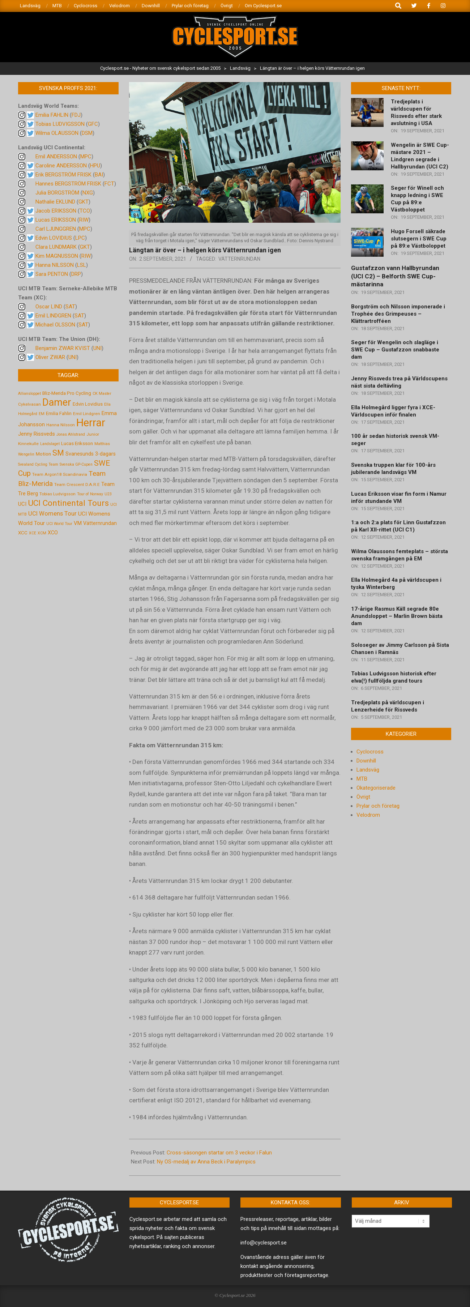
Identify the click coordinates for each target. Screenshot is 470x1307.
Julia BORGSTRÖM (57, 192)
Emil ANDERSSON (56, 156)
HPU (95, 165)
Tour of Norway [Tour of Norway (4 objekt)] (90, 494)
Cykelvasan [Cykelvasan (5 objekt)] (29, 404)
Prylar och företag (378, 806)
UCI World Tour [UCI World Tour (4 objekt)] (59, 523)
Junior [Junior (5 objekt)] (92, 434)
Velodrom (368, 815)
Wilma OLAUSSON (56, 133)
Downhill (366, 760)
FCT (109, 183)
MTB (361, 779)
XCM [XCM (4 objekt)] (42, 533)
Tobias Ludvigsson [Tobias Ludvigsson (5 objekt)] (57, 493)
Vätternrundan (239, 259)
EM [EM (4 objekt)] (41, 413)
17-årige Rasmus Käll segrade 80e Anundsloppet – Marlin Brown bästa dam (397, 616)
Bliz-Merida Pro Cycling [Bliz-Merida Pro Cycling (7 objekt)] (66, 393)
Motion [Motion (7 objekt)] (43, 454)
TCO (85, 211)
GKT (83, 201)
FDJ (76, 115)
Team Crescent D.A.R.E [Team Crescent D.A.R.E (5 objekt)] (77, 484)
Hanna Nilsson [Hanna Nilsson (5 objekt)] (60, 424)
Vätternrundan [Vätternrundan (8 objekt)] (100, 523)
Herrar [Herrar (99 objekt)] (90, 423)
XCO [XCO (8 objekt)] (53, 532)
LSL (81, 265)
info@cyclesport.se (263, 1242)
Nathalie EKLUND (55, 201)
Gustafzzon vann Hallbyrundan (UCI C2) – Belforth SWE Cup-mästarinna (395, 276)
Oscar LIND (48, 306)
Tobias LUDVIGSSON (60, 124)
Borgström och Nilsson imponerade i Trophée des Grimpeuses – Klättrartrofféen (398, 313)
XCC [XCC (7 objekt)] (22, 532)
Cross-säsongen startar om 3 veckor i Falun (219, 1152)
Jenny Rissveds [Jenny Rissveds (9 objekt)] (36, 434)
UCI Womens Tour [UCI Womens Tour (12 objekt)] (52, 513)
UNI (97, 348)
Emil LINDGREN (53, 315)
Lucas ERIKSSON (55, 220)
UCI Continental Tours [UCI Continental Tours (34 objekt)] (68, 503)
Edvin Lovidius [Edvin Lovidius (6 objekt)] (88, 404)
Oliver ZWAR (50, 357)
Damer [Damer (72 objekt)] (56, 402)
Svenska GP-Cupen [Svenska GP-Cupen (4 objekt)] (76, 464)
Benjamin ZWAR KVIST (62, 348)
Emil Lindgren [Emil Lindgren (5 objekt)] (86, 413)
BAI (99, 174)
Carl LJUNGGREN (55, 229)
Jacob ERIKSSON (55, 211)
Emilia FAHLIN (51, 115)
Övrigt (363, 797)
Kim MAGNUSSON (56, 256)
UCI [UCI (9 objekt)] (22, 504)
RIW (84, 220)
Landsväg (367, 769)
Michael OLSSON (55, 324)
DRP (76, 274)
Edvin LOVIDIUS (53, 238)
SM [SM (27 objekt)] (58, 452)
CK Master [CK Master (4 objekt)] (102, 393)
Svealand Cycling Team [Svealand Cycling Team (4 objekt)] (38, 464)
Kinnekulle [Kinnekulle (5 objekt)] (28, 443)
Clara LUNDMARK (56, 247)
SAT (70, 306)
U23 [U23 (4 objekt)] (108, 494)
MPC (85, 156)
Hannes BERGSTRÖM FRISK (68, 183)
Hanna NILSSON (54, 265)
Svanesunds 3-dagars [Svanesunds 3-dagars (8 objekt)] (90, 454)
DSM (87, 133)
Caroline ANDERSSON (61, 165)
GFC (93, 124)
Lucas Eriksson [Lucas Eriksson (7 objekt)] (77, 443)
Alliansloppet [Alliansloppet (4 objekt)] (29, 393)
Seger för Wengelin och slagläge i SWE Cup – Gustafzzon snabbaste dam (395, 349)
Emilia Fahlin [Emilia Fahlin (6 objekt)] (59, 413)
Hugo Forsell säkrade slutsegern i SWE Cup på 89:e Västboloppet (418, 238)
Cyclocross (370, 751)
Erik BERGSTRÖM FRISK (63, 174)
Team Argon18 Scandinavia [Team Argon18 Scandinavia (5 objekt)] (59, 474)
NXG (87, 192)
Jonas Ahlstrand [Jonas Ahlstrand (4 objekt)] (70, 434)
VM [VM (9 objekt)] (78, 523)
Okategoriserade (376, 788)
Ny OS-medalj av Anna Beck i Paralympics (206, 1161)
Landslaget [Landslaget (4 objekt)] (50, 443)
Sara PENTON (51, 274)
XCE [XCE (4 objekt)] (32, 533)
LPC (80, 238)
